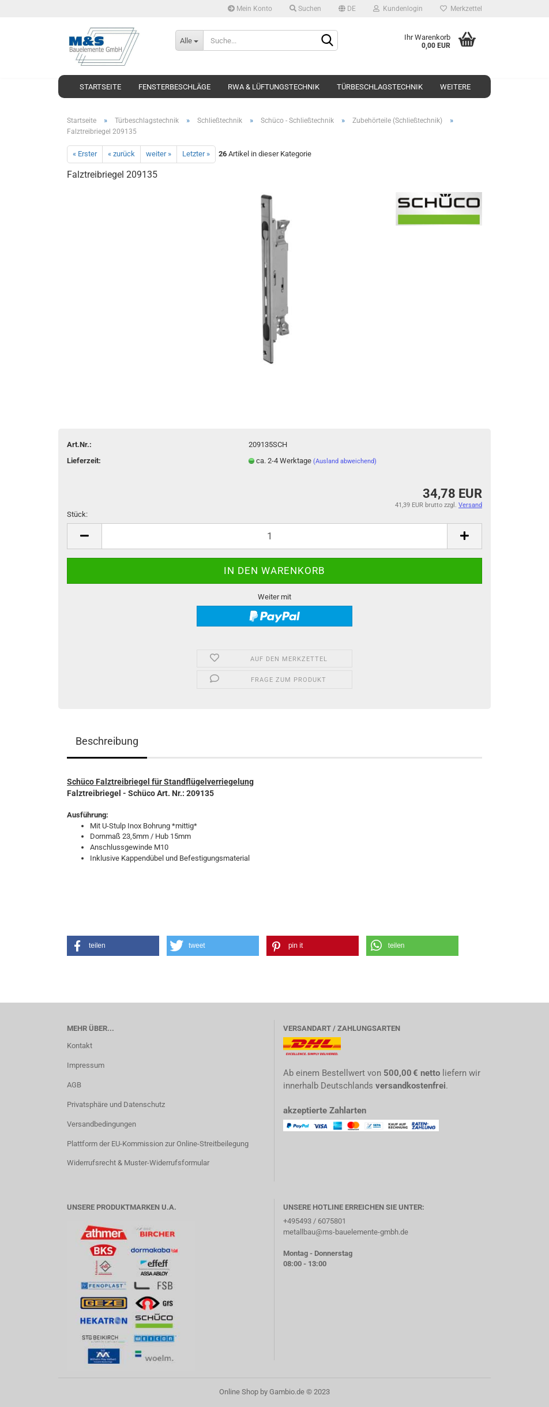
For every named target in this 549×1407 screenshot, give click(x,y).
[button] (113, 946)
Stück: (77, 514)
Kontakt (79, 1045)
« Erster (85, 153)
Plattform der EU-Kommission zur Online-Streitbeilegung (158, 1143)
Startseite (100, 86)
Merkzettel (461, 9)
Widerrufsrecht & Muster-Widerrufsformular (138, 1162)
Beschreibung (107, 741)
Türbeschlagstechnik (380, 86)
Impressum (85, 1065)
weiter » (158, 153)
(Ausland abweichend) (345, 461)
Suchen (305, 9)
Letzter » (196, 153)
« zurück (121, 153)
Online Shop (238, 1391)
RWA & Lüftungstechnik (273, 86)
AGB (74, 1084)
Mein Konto (250, 9)
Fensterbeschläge (174, 86)
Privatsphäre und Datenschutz (116, 1104)
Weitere (455, 86)
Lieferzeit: (84, 460)
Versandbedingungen (101, 1124)
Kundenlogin (398, 9)
